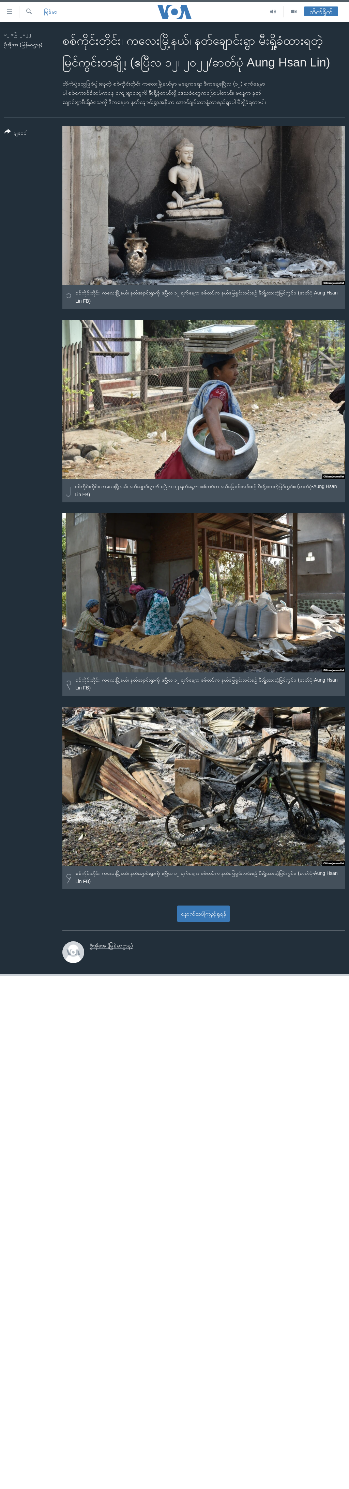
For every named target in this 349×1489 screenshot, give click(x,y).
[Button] (16, 133)
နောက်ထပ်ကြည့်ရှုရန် (203, 914)
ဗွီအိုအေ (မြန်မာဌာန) (23, 44)
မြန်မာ (50, 12)
